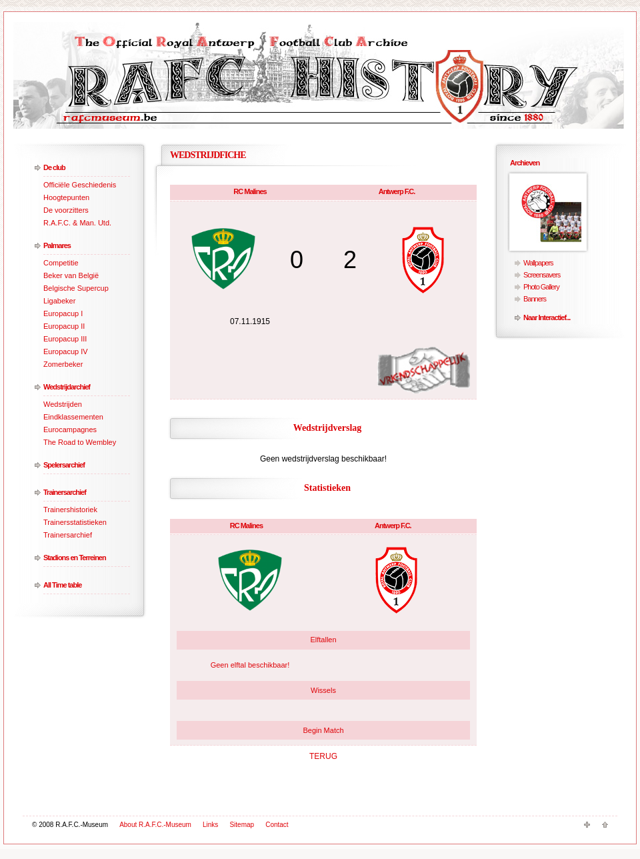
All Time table (62, 585)
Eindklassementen (73, 417)
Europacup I (63, 313)
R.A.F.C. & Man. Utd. (77, 223)
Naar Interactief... (546, 317)
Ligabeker (59, 301)
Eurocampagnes (70, 429)
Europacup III (65, 339)
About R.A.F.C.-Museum (155, 824)
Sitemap (241, 824)
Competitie (61, 263)
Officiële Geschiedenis (79, 185)
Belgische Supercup (76, 288)
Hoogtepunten (66, 197)
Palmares (57, 245)
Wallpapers (538, 263)
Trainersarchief (64, 492)
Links (210, 824)
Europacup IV (65, 351)
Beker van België (71, 275)
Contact (276, 824)
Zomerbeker (63, 364)
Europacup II (64, 326)
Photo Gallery (541, 287)
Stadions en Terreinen (74, 558)
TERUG (323, 756)
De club (54, 167)
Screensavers (541, 275)
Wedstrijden (62, 404)
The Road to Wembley (79, 442)
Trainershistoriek (70, 510)
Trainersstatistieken (75, 522)
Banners (534, 299)
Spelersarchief (64, 465)
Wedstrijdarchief (66, 387)
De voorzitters (66, 210)
